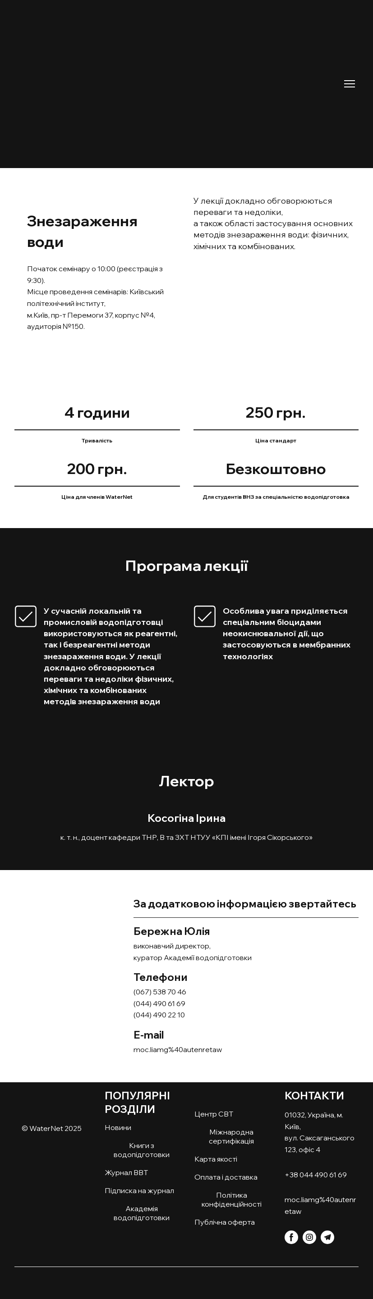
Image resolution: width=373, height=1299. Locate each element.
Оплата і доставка (226, 1176)
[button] (291, 1237)
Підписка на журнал (139, 1190)
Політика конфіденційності (232, 1199)
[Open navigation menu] (350, 84)
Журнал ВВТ (126, 1172)
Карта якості (215, 1158)
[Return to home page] (110, 76)
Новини (118, 1127)
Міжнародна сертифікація (231, 1136)
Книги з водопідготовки (142, 1150)
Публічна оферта (224, 1221)
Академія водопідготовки (142, 1213)
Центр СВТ (213, 1113)
